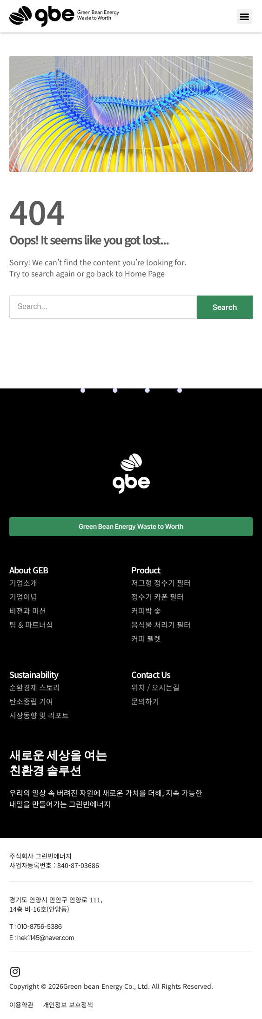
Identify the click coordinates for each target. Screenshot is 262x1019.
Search (225, 307)
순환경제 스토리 (34, 687)
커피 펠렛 (146, 638)
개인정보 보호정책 (68, 1004)
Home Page (145, 273)
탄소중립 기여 (31, 701)
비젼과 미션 (27, 610)
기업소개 (23, 582)
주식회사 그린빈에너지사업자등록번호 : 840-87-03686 (54, 860)
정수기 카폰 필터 (157, 596)
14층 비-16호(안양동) (39, 909)
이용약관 (21, 1004)
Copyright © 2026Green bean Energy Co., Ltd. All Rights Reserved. (111, 986)
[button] (244, 16)
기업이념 (23, 596)
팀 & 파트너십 (31, 624)
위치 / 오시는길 (155, 687)
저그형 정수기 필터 (161, 582)
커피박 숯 (146, 610)
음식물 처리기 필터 (161, 624)
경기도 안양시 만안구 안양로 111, (55, 899)
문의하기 (145, 701)
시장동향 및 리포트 (39, 715)
